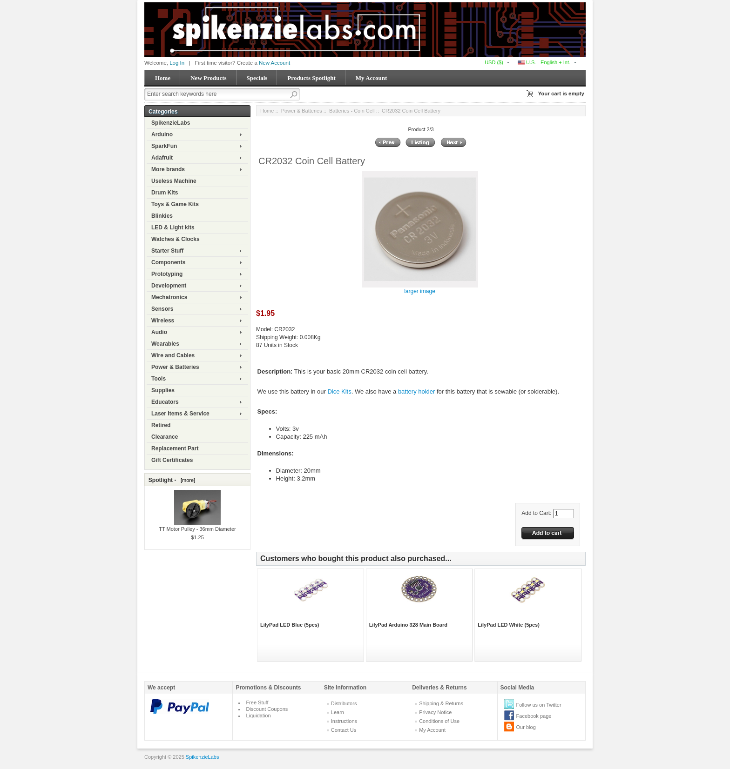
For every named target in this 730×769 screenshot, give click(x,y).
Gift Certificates (172, 460)
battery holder (416, 391)
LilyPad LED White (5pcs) (509, 625)
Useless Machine (173, 181)
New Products (208, 77)
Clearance (164, 437)
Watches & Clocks (175, 239)
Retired (160, 425)
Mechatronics (169, 297)
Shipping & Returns (441, 703)
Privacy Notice (435, 712)
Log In (176, 63)
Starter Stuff (167, 250)
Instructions (344, 721)
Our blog (526, 727)
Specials (257, 77)
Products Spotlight (311, 77)
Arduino (162, 134)
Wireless (162, 320)
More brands (168, 169)
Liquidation (258, 715)
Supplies (163, 390)
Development (168, 285)
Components (168, 262)
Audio (159, 332)
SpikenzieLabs (170, 123)
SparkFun (164, 146)
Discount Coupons (267, 709)
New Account (274, 63)
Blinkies (162, 216)
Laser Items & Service (180, 413)
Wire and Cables (173, 355)
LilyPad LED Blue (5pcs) (289, 625)
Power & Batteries (175, 367)
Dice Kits (339, 391)
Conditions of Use (439, 721)
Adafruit (162, 157)
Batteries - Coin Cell (352, 111)
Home (162, 77)
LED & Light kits (173, 227)
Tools (158, 378)
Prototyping (166, 274)
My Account (371, 77)
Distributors (344, 703)
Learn (337, 712)
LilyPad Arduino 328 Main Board (408, 625)
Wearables (165, 344)
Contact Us (343, 730)
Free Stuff (257, 702)
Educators (165, 402)
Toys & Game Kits (175, 204)
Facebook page (534, 716)
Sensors (162, 309)
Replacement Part (174, 448)
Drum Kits (164, 192)
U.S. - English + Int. (544, 62)
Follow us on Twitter (538, 705)
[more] (186, 480)
